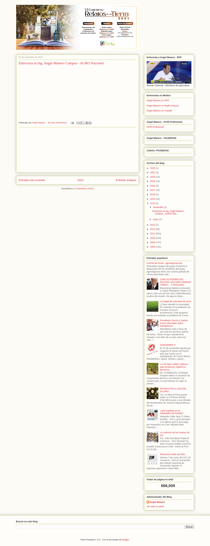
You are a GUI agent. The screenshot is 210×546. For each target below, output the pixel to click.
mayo (156, 219)
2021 (153, 172)
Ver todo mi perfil (155, 506)
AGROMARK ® (168, 345)
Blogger (125, 539)
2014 (153, 203)
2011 (153, 233)
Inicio (80, 180)
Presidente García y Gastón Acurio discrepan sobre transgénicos (174, 323)
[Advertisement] (77, 150)
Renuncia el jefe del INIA (172, 454)
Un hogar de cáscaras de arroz (175, 301)
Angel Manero (157, 502)
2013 (153, 225)
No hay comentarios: (58, 122)
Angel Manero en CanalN (159, 110)
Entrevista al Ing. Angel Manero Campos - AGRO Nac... (168, 212)
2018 (153, 185)
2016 (153, 194)
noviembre (158, 207)
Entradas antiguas (126, 180)
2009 (153, 242)
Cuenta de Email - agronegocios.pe (164, 263)
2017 (153, 190)
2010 (153, 238)
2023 (153, 168)
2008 (153, 246)
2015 (153, 199)
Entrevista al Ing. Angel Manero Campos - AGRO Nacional (61, 63)
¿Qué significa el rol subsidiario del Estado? (171, 412)
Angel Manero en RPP (158, 100)
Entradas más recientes (32, 180)
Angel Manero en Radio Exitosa (163, 105)
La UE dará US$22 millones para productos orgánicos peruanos (174, 367)
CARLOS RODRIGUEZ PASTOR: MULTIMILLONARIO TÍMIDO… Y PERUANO (175, 282)
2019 (153, 181)
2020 (153, 177)
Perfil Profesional (155, 127)
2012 (153, 229)
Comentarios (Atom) (84, 188)
